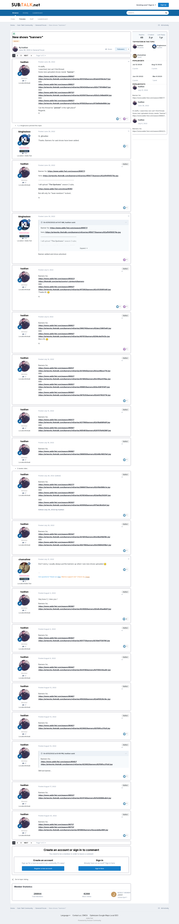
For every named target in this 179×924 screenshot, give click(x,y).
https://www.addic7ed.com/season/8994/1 (56, 334)
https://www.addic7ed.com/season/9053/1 (56, 795)
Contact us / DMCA (80, 915)
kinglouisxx (161, 45)
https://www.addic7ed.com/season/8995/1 (56, 325)
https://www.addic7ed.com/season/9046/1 (56, 696)
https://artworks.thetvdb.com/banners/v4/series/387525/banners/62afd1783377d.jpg (74, 395)
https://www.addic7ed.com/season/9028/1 (56, 493)
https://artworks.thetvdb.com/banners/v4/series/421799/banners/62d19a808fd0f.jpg (74, 422)
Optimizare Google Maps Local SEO (104, 915)
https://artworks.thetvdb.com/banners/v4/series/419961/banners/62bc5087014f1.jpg (74, 387)
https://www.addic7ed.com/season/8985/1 (56, 101)
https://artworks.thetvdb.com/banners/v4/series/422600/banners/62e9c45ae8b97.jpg (74, 609)
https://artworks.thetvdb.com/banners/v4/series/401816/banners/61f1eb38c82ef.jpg (73, 505)
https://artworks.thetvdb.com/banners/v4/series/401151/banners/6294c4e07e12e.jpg (74, 336)
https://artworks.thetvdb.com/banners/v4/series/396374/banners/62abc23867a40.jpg (74, 328)
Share (108, 49)
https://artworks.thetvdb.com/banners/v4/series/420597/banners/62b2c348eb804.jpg (74, 95)
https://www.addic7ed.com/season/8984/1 (56, 76)
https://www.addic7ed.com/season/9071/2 (56, 827)
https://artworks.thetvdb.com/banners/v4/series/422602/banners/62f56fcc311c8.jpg (74, 728)
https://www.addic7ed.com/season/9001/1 (56, 368)
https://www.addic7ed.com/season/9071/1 (56, 824)
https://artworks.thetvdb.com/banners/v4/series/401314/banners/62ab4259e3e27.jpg (74, 79)
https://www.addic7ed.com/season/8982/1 (56, 84)
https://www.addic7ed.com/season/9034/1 (56, 534)
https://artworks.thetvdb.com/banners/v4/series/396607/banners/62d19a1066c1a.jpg (74, 487)
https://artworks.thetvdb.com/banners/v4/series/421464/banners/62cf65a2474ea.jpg (74, 379)
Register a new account (43, 868)
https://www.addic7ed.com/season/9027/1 (56, 484)
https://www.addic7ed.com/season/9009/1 (56, 428)
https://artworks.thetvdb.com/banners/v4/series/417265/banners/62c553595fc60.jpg (74, 289)
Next (26, 55)
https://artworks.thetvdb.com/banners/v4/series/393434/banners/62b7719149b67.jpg (74, 87)
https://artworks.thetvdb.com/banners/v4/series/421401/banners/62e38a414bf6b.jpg (74, 537)
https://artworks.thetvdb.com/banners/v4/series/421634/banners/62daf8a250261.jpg (74, 495)
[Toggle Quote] (42, 222)
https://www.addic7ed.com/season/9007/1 (56, 420)
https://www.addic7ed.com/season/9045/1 (56, 725)
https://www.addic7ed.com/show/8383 (55, 189)
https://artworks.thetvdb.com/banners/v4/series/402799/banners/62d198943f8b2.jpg (74, 545)
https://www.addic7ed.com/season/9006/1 (56, 392)
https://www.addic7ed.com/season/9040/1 (56, 638)
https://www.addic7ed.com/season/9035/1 (56, 542)
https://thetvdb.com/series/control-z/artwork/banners (61, 281)
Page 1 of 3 (41, 55)
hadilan (140, 45)
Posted (46, 62)
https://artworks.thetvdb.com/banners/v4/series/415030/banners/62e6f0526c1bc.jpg (74, 699)
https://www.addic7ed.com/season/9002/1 (56, 376)
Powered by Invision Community (89, 920)
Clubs (13, 19)
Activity (25, 13)
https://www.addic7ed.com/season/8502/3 (56, 279)
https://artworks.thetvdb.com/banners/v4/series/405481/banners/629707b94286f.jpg (74, 430)
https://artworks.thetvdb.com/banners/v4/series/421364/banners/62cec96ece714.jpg (74, 371)
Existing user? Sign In (146, 5)
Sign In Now (99, 868)
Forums (22, 19)
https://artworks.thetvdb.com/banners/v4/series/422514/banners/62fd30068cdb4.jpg (74, 798)
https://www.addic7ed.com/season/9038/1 (56, 606)
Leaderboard (43, 19)
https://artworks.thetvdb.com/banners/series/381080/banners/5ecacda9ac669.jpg (73, 830)
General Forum (38, 50)
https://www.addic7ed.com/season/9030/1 (56, 502)
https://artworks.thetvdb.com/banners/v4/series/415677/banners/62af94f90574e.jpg (80, 176)
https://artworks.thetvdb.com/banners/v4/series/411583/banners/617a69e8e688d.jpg (74, 103)
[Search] (138, 13)
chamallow (141, 55)
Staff (31, 19)
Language (65, 915)
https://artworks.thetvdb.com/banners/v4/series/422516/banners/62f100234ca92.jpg (74, 670)
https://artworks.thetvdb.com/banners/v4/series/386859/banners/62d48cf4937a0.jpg (74, 454)
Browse (15, 14)
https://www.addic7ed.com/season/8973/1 (56, 92)
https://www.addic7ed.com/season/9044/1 (56, 667)
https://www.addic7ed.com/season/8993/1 (56, 287)
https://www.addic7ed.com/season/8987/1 (66, 171)
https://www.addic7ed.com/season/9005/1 (56, 384)
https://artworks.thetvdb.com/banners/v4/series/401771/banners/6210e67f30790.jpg (74, 641)
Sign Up (163, 5)
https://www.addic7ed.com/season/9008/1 (56, 451)
